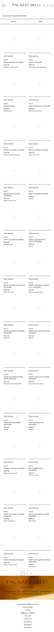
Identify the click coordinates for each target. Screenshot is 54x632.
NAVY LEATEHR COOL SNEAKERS (36, 423)
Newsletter (28, 622)
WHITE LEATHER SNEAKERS (14, 560)
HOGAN (6, 60)
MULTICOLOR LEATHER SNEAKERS (12, 195)
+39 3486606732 (45, 592)
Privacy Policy (28, 607)
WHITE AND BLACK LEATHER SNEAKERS (14, 332)
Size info (28, 616)
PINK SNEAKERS (9, 106)
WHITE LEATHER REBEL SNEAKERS (12, 423)
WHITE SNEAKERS (35, 62)
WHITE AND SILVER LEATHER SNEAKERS (39, 332)
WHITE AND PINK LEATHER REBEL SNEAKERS (13, 378)
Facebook (27, 627)
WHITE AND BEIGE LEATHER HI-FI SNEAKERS (39, 286)
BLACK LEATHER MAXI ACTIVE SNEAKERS (14, 286)
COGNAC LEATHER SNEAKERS (14, 468)
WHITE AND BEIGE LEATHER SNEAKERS (14, 515)
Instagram (28, 624)
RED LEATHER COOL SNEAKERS (36, 469)
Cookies (28, 610)
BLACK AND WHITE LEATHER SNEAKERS (39, 515)
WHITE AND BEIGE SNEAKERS (39, 106)
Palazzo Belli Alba (27, 587)
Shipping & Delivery (28, 613)
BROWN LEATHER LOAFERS (38, 194)
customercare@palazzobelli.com (30, 594)
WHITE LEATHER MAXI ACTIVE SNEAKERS (37, 240)
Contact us (28, 619)
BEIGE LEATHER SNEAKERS (13, 62)
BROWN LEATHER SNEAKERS (14, 150)
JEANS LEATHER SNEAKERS (14, 240)
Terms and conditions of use (27, 604)
